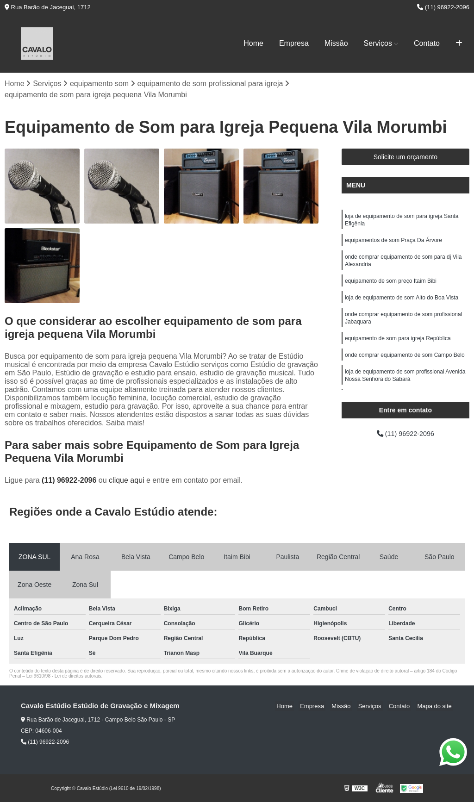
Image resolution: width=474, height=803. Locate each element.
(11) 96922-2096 (443, 7)
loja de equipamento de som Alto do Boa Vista (401, 304)
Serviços (378, 43)
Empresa (294, 43)
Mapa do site (435, 706)
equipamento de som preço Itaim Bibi (391, 287)
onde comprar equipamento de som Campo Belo (405, 365)
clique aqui (126, 481)
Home (253, 43)
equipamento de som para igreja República (398, 348)
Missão (336, 43)
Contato (427, 43)
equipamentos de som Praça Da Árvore (393, 243)
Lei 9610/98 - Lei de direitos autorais (63, 676)
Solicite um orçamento (406, 158)
